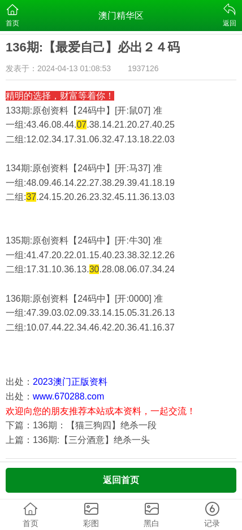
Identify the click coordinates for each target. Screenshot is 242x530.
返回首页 (121, 480)
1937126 (143, 68)
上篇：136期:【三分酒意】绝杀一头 (78, 440)
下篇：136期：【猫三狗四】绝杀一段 (81, 425)
